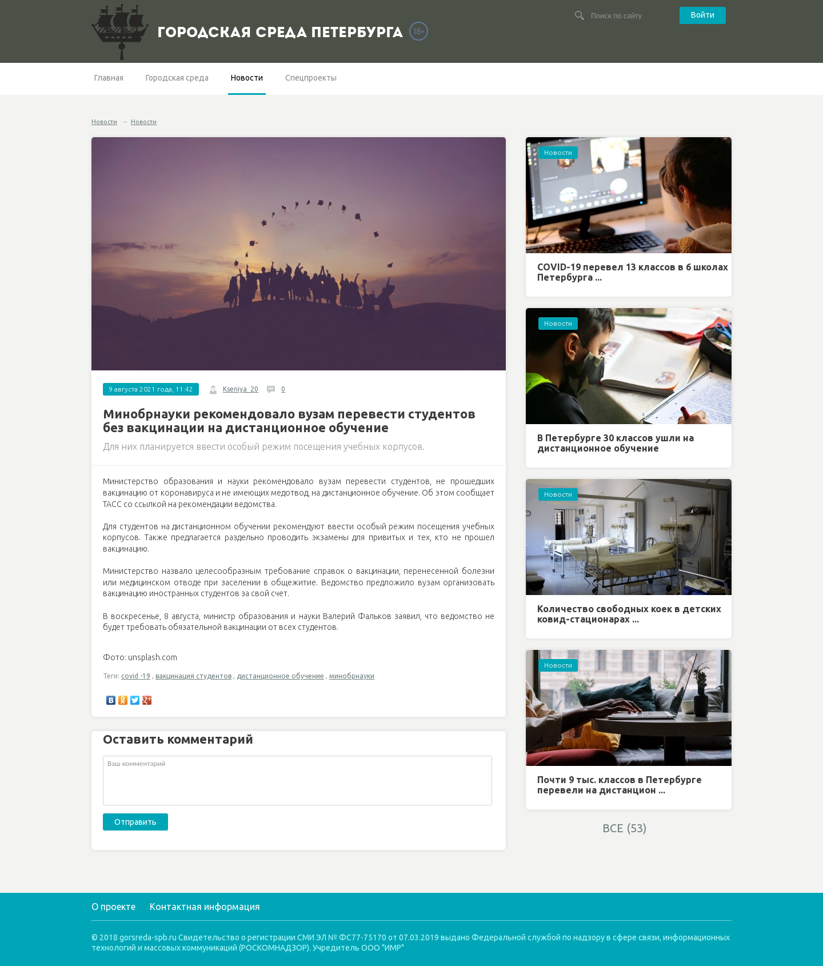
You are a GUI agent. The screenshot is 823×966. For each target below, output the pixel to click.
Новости (247, 77)
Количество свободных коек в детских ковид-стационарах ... (629, 614)
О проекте (113, 906)
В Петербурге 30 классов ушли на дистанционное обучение (615, 443)
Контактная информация (205, 906)
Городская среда (177, 77)
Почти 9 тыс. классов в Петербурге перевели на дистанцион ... (619, 785)
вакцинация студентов (193, 676)
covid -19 (135, 676)
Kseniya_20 (240, 389)
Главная (108, 77)
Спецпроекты (311, 77)
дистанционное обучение (280, 676)
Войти (702, 14)
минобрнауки (351, 676)
